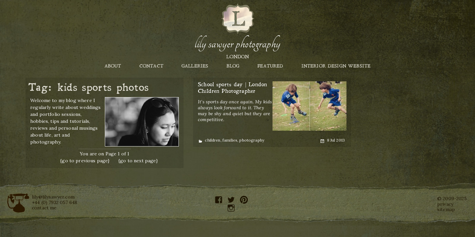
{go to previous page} (84, 161)
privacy (445, 204)
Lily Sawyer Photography (237, 43)
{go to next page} (138, 161)
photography (251, 140)
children (212, 140)
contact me (44, 208)
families (230, 140)
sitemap (446, 209)
